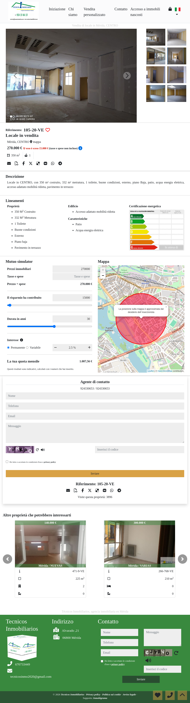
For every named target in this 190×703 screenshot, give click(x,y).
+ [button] (103, 270)
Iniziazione (57, 9)
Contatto (120, 9)
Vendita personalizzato (94, 12)
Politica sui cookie (112, 694)
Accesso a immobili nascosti (145, 12)
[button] (7, 559)
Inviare (95, 473)
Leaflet (151, 371)
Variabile (35, 347)
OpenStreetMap (165, 371)
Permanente (18, 347)
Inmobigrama (100, 698)
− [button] (103, 276)
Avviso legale (130, 694)
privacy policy (50, 462)
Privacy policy (93, 694)
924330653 (87, 388)
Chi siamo (72, 12)
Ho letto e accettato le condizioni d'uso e (33, 462)
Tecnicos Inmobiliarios (73, 694)
